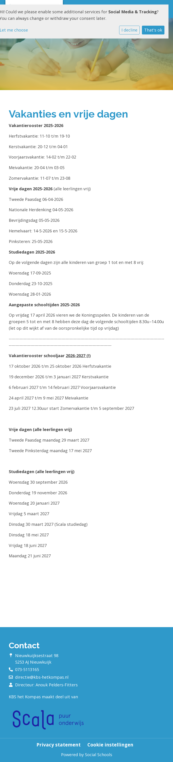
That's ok (153, 30)
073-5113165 (27, 669)
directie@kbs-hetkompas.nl (41, 677)
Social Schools (98, 754)
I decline (129, 30)
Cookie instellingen (110, 744)
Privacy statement (58, 744)
